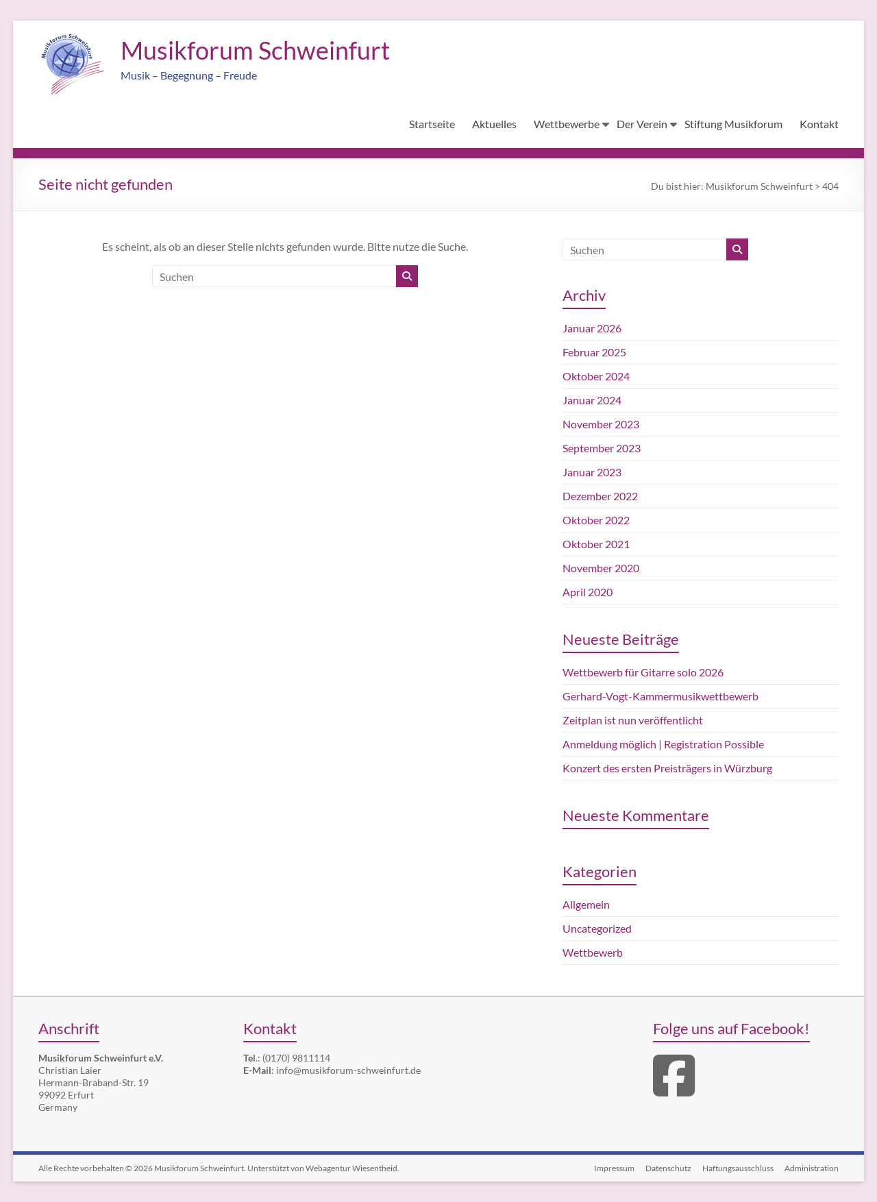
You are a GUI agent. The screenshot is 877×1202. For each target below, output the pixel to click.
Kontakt (819, 123)
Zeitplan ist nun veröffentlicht (633, 719)
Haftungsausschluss (738, 1168)
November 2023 (601, 423)
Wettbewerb (593, 952)
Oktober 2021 (596, 543)
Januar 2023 (592, 471)
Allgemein (586, 904)
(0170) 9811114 (296, 1058)
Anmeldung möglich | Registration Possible (663, 743)
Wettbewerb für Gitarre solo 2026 (643, 671)
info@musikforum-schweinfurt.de (348, 1070)
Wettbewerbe (567, 123)
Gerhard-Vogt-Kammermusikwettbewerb (660, 695)
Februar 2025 (594, 351)
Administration (812, 1168)
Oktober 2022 (596, 519)
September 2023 (602, 447)
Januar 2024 (592, 399)
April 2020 (588, 591)
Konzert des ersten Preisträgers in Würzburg (667, 767)
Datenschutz (668, 1168)
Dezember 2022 (600, 495)
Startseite (432, 123)
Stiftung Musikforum (733, 123)
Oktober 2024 (596, 375)
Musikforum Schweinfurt (255, 50)
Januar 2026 (592, 327)
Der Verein (642, 123)
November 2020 (601, 567)
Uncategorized (597, 928)
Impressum (614, 1168)
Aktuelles (494, 123)
